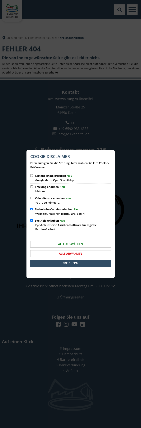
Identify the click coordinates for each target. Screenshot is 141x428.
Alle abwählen (70, 253)
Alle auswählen (70, 244)
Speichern (70, 263)
